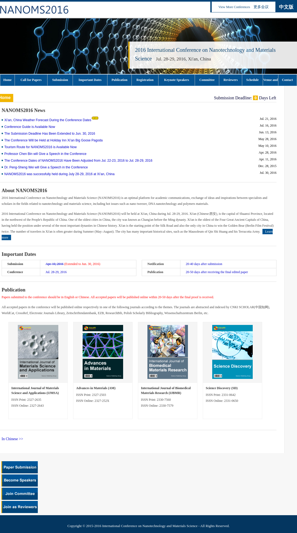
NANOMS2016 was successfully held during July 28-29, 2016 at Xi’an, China (59, 174)
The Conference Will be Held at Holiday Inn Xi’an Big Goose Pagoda (53, 140)
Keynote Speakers (176, 80)
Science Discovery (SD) (222, 388)
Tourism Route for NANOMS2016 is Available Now (40, 147)
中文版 (286, 7)
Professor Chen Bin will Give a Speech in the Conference (45, 154)
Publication (119, 80)
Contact (287, 80)
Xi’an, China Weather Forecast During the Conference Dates (47, 120)
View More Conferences (234, 7)
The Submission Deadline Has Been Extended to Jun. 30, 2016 (49, 133)
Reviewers (231, 80)
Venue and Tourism (270, 82)
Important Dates (90, 80)
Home (7, 80)
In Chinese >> (12, 439)
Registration (144, 80)
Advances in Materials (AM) (96, 388)
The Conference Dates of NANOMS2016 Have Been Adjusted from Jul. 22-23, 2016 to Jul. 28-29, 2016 (78, 160)
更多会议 (261, 7)
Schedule (252, 80)
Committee (207, 80)
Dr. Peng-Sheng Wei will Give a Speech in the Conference (46, 167)
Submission (60, 80)
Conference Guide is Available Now (29, 127)
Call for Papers (31, 80)
